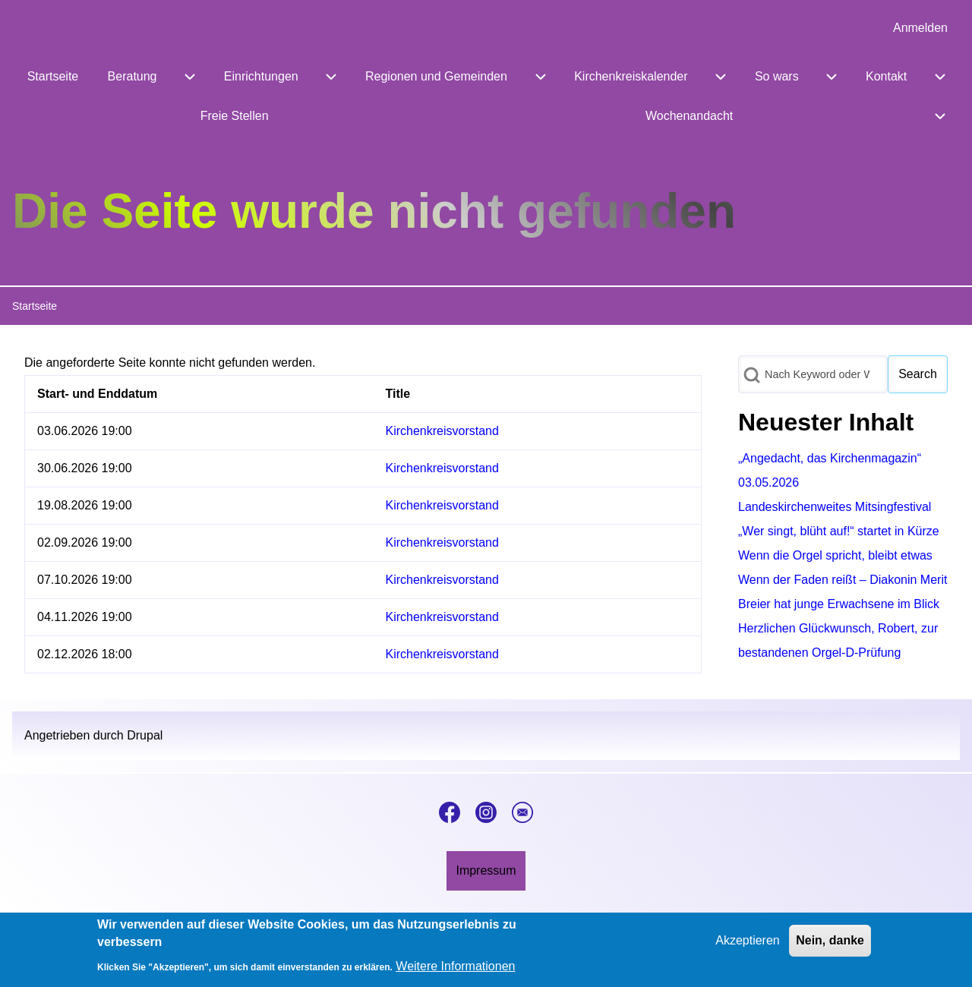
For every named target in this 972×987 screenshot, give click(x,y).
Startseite (34, 306)
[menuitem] (920, 28)
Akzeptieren (747, 947)
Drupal (145, 735)
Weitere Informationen (455, 973)
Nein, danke (830, 947)
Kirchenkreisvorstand (442, 430)
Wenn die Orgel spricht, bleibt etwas (835, 555)
